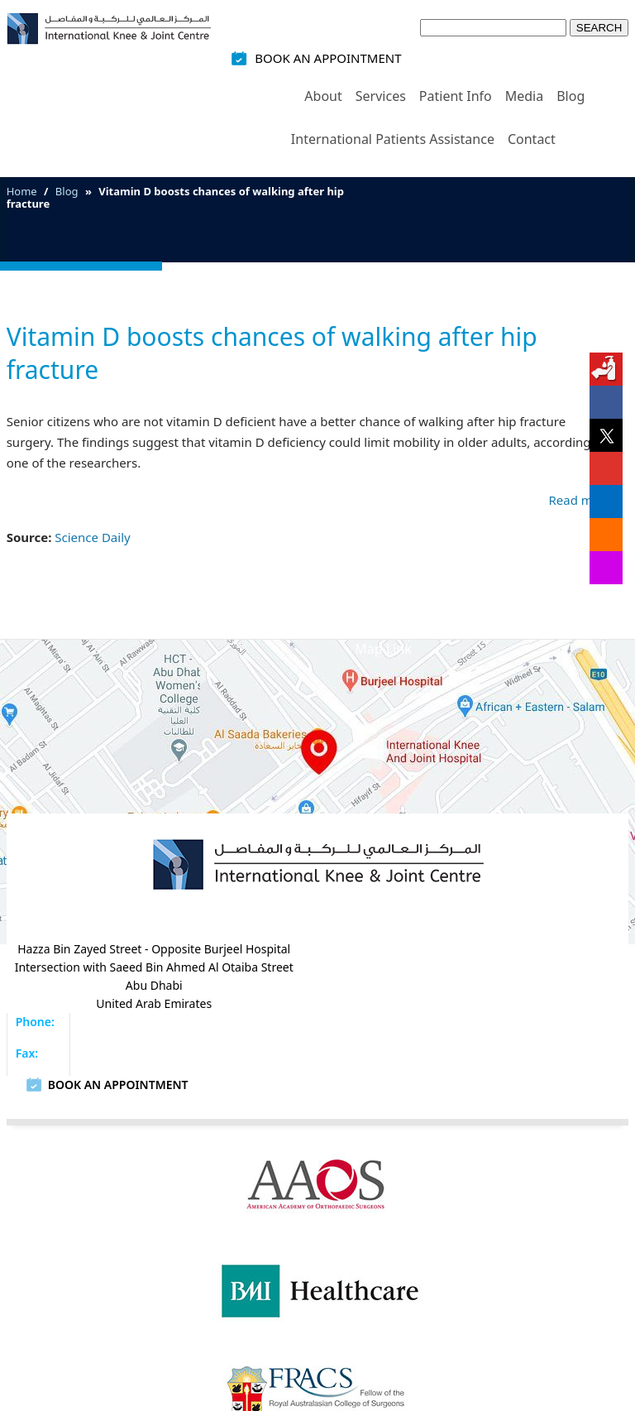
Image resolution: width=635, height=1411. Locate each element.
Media (524, 96)
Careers (569, 1223)
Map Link (383, 649)
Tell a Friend (424, 1223)
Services (381, 96)
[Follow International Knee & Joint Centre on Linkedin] (606, 501)
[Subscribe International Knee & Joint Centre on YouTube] (606, 468)
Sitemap (268, 1223)
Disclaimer (130, 1223)
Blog (570, 96)
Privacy (203, 1223)
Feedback (340, 1223)
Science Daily (92, 537)
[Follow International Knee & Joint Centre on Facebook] (606, 402)
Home (273, 82)
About (322, 96)
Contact (532, 139)
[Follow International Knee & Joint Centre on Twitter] (606, 435)
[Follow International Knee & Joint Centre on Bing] (606, 534)
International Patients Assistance (392, 139)
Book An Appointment (328, 58)
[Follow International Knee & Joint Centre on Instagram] (606, 567)
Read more (581, 500)
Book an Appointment (478, 976)
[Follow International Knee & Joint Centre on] (606, 369)
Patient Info (455, 96)
